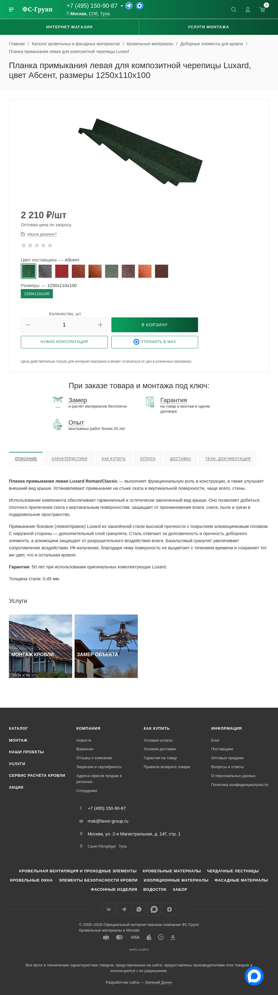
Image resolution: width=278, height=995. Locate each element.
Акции (16, 787)
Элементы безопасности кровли (98, 880)
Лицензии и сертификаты (99, 767)
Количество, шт (65, 313)
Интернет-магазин (69, 27)
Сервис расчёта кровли (37, 775)
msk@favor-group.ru (108, 821)
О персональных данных (233, 775)
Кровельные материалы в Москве (109, 930)
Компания (88, 728)
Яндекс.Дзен (169, 909)
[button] (28, 325)
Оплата (148, 459)
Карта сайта (139, 949)
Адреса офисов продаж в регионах (99, 778)
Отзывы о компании (94, 758)
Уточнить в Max (154, 342)
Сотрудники (86, 790)
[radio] (28, 271)
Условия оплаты (158, 740)
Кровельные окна (31, 880)
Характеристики (69, 459)
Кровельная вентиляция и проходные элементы (78, 871)
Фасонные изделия (114, 889)
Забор (180, 889)
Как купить (114, 459)
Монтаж (18, 740)
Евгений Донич (159, 982)
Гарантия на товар (160, 758)
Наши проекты (26, 752)
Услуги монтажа (208, 27)
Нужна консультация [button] (64, 342)
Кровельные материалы (172, 871)
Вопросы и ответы (227, 767)
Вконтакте (108, 909)
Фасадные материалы (241, 880)
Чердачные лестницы (233, 871)
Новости (83, 740)
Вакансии (84, 749)
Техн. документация (228, 459)
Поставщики (222, 749)
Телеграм (124, 909)
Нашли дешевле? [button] (42, 234)
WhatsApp (139, 909)
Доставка (180, 459)
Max (154, 909)
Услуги (17, 764)
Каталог (18, 728)
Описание (26, 459)
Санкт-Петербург (102, 846)
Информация (226, 728)
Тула (105, 13)
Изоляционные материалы (176, 880)
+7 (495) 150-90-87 (92, 5)
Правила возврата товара (167, 767)
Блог (215, 740)
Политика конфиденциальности (239, 784)
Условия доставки (160, 749)
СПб (93, 13)
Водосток (155, 889)
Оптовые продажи (227, 758)
